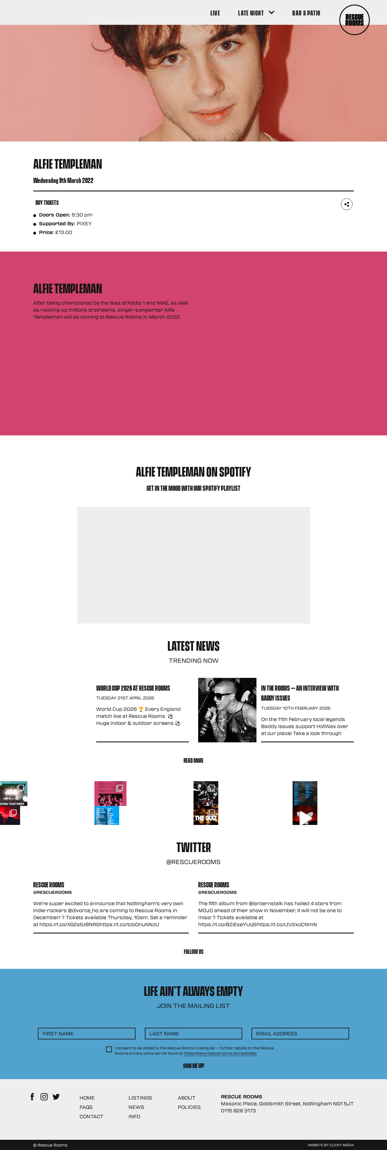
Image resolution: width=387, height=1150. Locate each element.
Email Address (276, 1098)
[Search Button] (345, 12)
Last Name (164, 1098)
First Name (58, 1098)
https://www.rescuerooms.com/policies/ (220, 1117)
